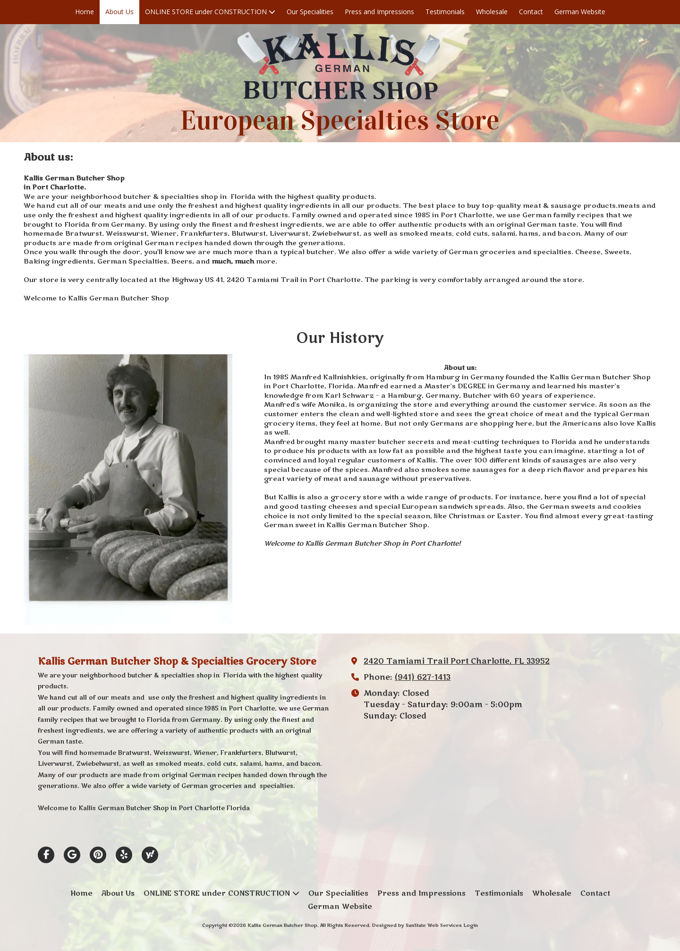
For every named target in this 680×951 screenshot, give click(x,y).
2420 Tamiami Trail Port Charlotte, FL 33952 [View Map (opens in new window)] (457, 661)
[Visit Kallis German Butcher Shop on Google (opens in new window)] (72, 855)
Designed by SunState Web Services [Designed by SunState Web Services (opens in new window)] (417, 925)
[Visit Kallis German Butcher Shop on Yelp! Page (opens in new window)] (124, 855)
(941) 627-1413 (422, 677)
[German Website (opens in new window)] (580, 12)
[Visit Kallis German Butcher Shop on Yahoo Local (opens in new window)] (150, 855)
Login (470, 925)
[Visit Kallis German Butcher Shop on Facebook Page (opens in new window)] (46, 855)
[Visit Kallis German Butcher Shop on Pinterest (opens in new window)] (98, 855)
